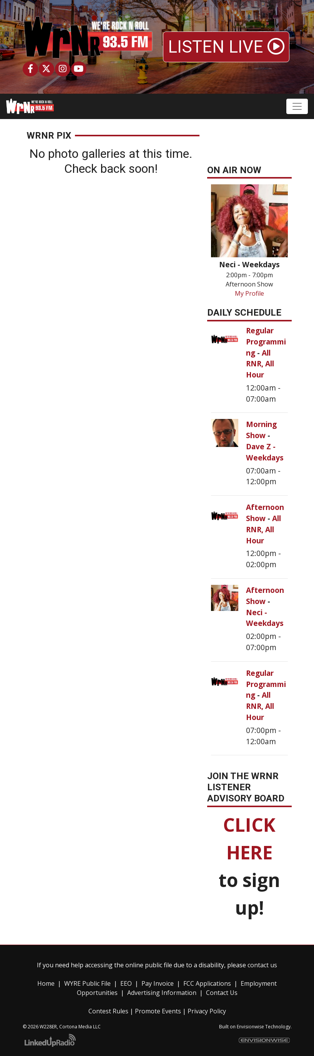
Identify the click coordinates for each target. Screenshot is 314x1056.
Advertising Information (161, 992)
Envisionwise (250, 1026)
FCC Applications (207, 983)
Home (46, 983)
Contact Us (222, 992)
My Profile (249, 293)
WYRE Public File (87, 983)
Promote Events (158, 1011)
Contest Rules (108, 1011)
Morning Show (261, 429)
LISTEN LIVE (226, 47)
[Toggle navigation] (297, 106)
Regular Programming (266, 341)
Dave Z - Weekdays (265, 452)
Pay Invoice (157, 983)
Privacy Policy (207, 1011)
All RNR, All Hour (260, 364)
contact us (262, 965)
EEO (126, 983)
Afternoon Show (265, 512)
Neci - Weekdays (265, 618)
